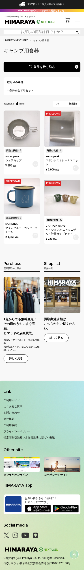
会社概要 (9, 418)
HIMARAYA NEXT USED (16, 40)
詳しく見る (16, 358)
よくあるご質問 (13, 406)
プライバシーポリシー (17, 431)
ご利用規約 (10, 425)
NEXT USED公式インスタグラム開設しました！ (42, 10)
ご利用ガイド (12, 400)
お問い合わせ (12, 412)
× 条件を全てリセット (20, 90)
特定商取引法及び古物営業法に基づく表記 (29, 437)
